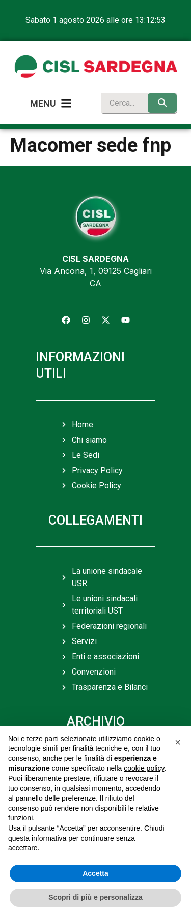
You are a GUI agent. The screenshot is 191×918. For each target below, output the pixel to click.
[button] (178, 742)
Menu (43, 103)
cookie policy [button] (144, 768)
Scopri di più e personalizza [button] (95, 897)
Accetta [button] (95, 873)
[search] (122, 103)
